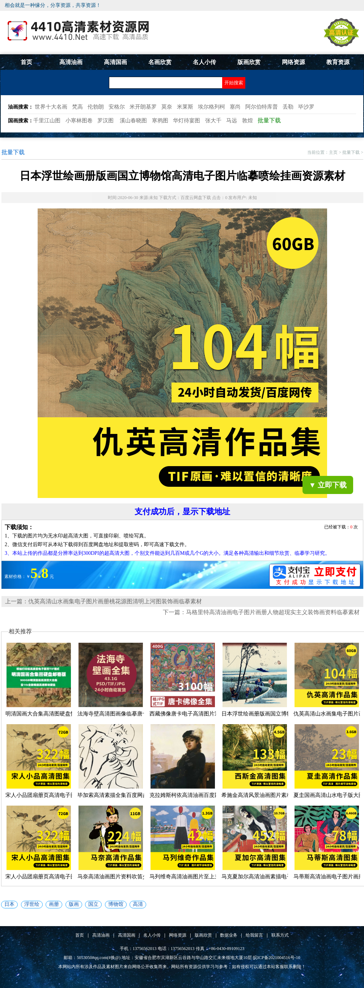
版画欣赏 (249, 62)
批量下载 (351, 152)
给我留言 (254, 935)
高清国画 (115, 62)
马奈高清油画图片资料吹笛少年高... (120, 876)
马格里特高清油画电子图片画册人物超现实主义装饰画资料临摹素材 (273, 612)
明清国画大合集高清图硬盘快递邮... (48, 714)
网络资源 (293, 62)
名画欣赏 (160, 62)
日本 (9, 904)
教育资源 (338, 62)
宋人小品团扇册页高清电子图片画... (48, 795)
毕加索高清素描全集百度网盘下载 (118, 795)
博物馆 (115, 904)
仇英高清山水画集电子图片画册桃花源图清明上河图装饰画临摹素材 (115, 601)
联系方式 (280, 935)
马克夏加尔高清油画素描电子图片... (264, 876)
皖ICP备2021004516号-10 (276, 957)
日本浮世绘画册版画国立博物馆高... (264, 714)
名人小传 (204, 62)
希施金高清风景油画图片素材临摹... (264, 795)
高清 (138, 904)
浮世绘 (31, 904)
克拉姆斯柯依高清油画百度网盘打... (192, 795)
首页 (26, 62)
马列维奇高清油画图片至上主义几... (192, 876)
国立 (93, 904)
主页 (333, 152)
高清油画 (70, 62)
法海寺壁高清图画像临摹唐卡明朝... (120, 714)
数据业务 (228, 935)
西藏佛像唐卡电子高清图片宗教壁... (192, 714)
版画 (74, 904)
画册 (54, 904)
